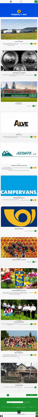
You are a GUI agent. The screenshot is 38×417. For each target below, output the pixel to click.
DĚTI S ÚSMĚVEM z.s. (19, 352)
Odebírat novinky (27, 402)
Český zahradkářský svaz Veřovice (19, 290)
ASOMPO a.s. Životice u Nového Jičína (19, 165)
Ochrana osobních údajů (19, 407)
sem (25, 404)
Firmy (19, 71)
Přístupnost (23, 407)
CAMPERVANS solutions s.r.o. (19, 197)
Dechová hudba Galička (19, 321)
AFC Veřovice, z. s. (19, 103)
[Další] (17, 395)
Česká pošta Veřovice (19, 228)
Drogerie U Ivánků (19, 385)
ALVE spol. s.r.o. (19, 134)
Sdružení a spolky (19, 102)
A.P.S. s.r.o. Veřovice (19, 41)
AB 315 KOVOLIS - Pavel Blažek (19, 72)
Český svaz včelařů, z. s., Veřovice (19, 259)
